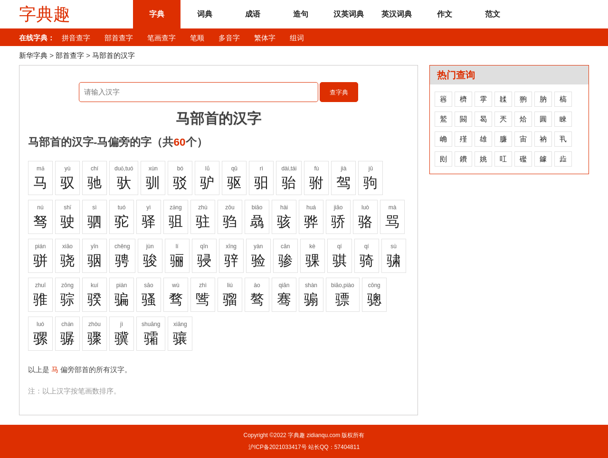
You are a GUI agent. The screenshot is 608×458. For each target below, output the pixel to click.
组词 (297, 38)
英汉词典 (396, 14)
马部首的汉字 (113, 55)
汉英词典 (348, 14)
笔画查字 (161, 38)
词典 (204, 14)
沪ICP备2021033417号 (277, 447)
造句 (300, 14)
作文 (444, 14)
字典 (156, 14)
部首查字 (118, 38)
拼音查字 (76, 38)
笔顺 (197, 38)
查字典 (339, 92)
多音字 (229, 38)
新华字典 (33, 55)
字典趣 (44, 14)
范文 (492, 14)
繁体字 (265, 38)
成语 (252, 14)
